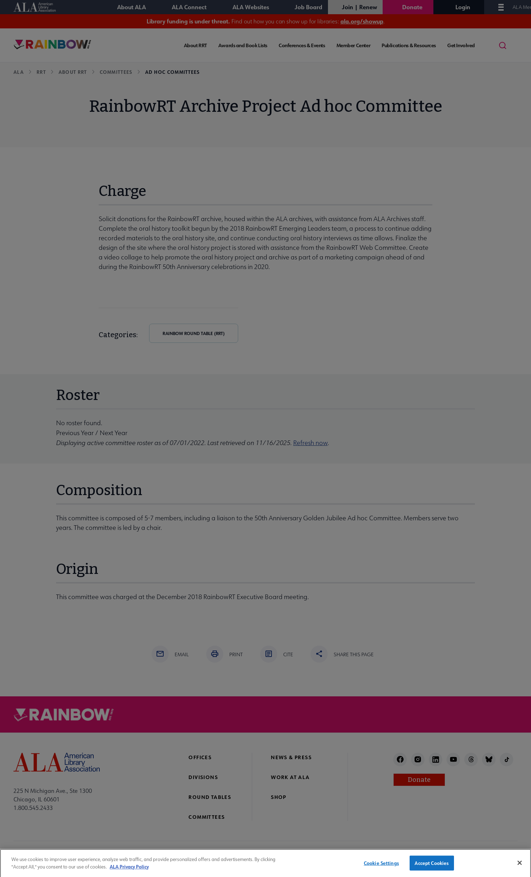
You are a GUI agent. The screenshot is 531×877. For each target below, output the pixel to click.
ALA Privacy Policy (129, 869)
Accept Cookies (432, 866)
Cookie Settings (381, 866)
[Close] (519, 866)
